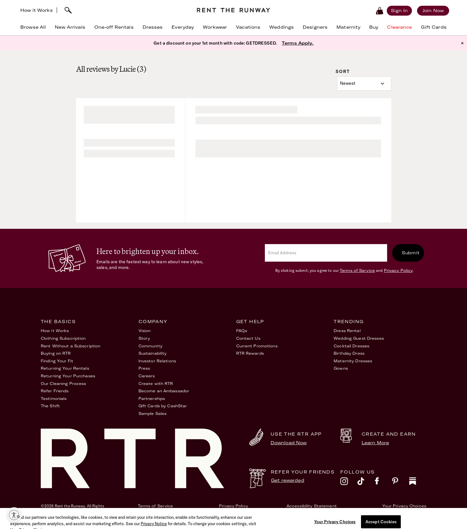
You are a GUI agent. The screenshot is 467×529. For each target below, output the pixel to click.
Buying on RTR (56, 353)
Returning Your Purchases (68, 375)
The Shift (50, 405)
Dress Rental (347, 330)
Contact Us (248, 338)
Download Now (289, 443)
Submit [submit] (411, 253)
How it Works (36, 10)
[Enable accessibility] (14, 515)
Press (144, 368)
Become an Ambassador (163, 390)
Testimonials (54, 398)
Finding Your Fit (57, 361)
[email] (326, 253)
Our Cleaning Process (63, 383)
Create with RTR (155, 383)
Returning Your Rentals (65, 368)
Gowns (341, 368)
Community (150, 346)
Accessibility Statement (312, 506)
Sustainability (152, 353)
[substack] (417, 482)
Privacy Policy (398, 270)
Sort (343, 71)
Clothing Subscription (63, 338)
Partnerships (151, 398)
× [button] (462, 43)
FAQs (241, 330)
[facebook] (383, 482)
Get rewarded (287, 480)
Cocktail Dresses (351, 346)
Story (144, 338)
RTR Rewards (250, 353)
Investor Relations (157, 361)
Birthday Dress (349, 353)
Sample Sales (152, 413)
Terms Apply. (298, 43)
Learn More (375, 443)
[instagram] (348, 482)
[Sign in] (399, 10)
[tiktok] (366, 482)
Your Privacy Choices (404, 506)
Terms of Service (357, 270)
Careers (146, 375)
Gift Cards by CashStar (162, 405)
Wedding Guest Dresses (359, 338)
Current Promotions (257, 346)
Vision (144, 330)
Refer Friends (55, 390)
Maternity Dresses (353, 361)
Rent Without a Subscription (70, 346)
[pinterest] (400, 482)
